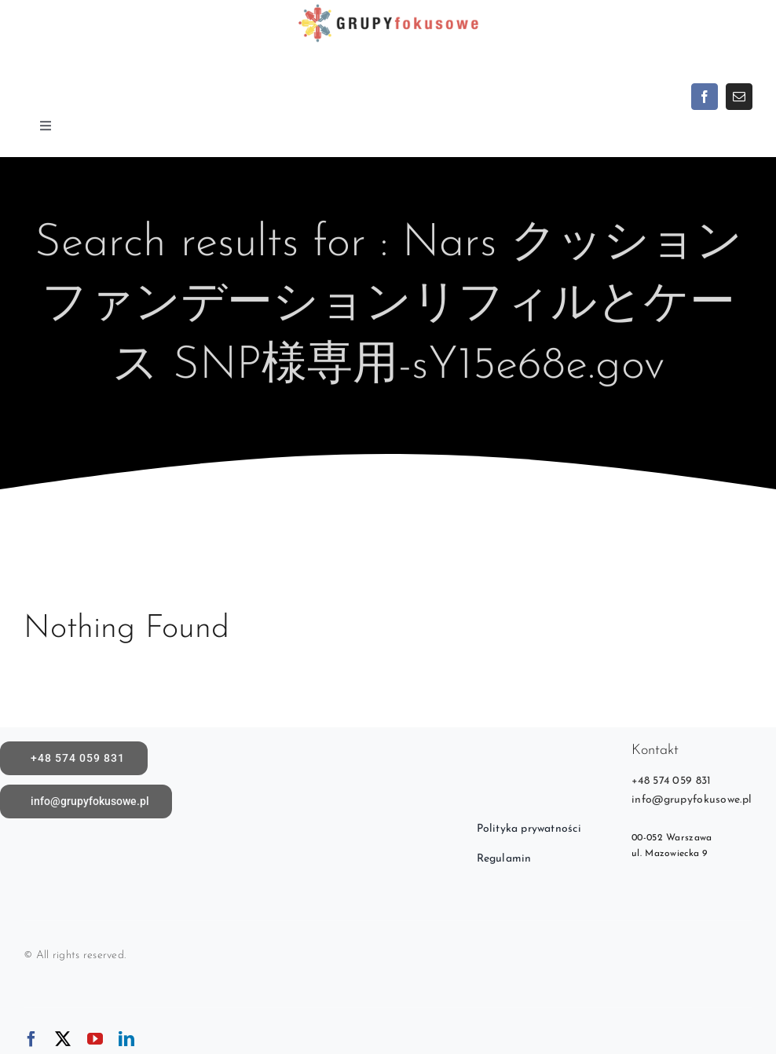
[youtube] (95, 1039)
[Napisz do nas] (86, 801)
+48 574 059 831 (671, 781)
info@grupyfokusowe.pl (691, 800)
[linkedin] (126, 1039)
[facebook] (704, 96)
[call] (74, 758)
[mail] (739, 96)
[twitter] (63, 1039)
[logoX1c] (387, 7)
